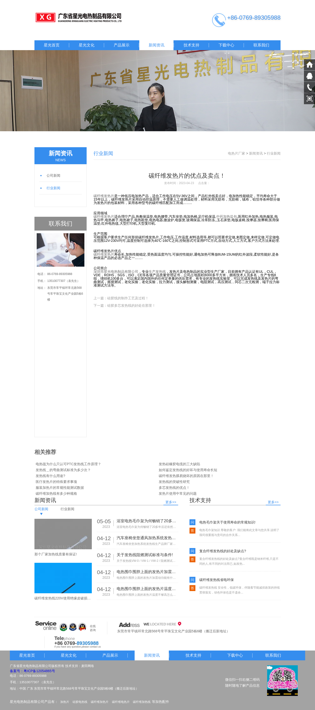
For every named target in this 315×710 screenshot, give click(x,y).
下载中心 (226, 45)
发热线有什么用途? (50, 476)
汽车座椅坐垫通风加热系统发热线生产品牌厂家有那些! (147, 538)
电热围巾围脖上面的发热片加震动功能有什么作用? (147, 572)
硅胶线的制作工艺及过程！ (128, 298)
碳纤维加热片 (100, 702)
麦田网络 (87, 666)
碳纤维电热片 (121, 702)
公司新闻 (53, 175)
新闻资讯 (156, 45)
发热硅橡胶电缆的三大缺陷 (179, 464)
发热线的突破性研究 (174, 482)
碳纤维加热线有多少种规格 (56, 493)
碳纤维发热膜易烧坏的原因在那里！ (186, 476)
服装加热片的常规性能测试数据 (60, 488)
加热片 (64, 702)
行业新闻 (53, 188)
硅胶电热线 (80, 702)
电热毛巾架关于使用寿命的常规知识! (227, 522)
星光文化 (86, 45)
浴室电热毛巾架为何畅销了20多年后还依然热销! (147, 521)
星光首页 (52, 45)
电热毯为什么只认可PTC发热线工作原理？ (68, 464)
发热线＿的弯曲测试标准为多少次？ (63, 470)
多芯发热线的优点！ (174, 488)
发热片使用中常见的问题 (178, 493)
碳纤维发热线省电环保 (216, 580)
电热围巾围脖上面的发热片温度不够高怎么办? (147, 589)
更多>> (170, 502)
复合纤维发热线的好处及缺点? (222, 551)
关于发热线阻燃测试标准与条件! (145, 555)
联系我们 (261, 45)
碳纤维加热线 (142, 702)
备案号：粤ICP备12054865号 (32, 671)
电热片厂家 (236, 153)
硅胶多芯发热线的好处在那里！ (131, 305)
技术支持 (191, 45)
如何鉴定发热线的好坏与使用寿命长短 (188, 470)
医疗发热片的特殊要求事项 (56, 482)
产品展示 (121, 45)
